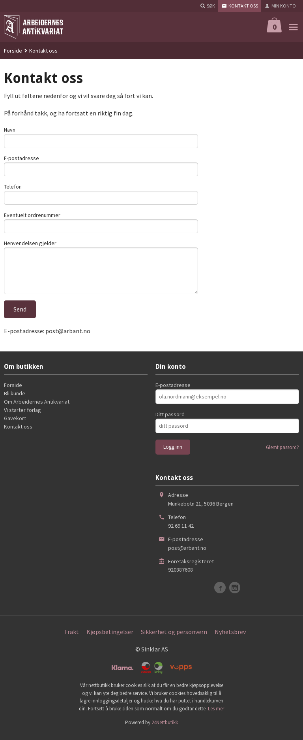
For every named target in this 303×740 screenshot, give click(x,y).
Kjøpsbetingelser (109, 638)
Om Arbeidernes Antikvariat (36, 407)
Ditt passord (170, 420)
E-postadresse (21, 158)
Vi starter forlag (22, 415)
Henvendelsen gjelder (30, 246)
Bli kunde (14, 399)
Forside (13, 50)
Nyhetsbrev (230, 638)
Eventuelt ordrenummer (32, 217)
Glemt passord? (282, 453)
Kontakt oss (18, 432)
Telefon (13, 188)
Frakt (71, 638)
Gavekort (15, 424)
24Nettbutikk (165, 728)
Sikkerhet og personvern (174, 638)
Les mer (216, 714)
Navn (9, 129)
